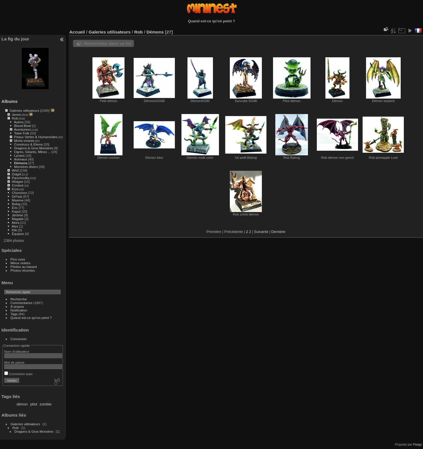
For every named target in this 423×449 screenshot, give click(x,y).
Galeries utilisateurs (24, 110)
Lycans (19, 155)
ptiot (33, 404)
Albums (9, 101)
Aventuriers (22, 129)
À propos (17, 306)
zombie (46, 404)
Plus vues (18, 259)
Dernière (278, 232)
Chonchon (19, 193)
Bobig (16, 204)
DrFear (17, 196)
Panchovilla (20, 178)
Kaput (16, 211)
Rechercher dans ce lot (107, 43)
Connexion (19, 339)
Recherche (19, 299)
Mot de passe (14, 362)
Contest (17, 185)
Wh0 (15, 170)
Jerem (16, 114)
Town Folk (21, 133)
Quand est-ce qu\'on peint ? (31, 317)
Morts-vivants (24, 140)
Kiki (14, 230)
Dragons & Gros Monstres (33, 148)
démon (22, 404)
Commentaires (22, 303)
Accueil (77, 32)
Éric (14, 207)
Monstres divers (26, 166)
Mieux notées (21, 263)
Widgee (17, 181)
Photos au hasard (24, 266)
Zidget (16, 174)
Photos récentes (23, 270)
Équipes (18, 234)
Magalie (17, 219)
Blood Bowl (22, 126)
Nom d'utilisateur (16, 351)
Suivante (261, 232)
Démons (20, 163)
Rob (15, 118)
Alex (15, 226)
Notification (19, 310)
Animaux (20, 159)
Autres (19, 122)
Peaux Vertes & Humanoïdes (35, 137)
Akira (15, 222)
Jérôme (17, 215)
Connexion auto (18, 374)
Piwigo (417, 444)
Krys (15, 189)
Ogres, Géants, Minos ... (32, 152)
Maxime (17, 200)
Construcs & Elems (28, 144)
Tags (14, 314)
